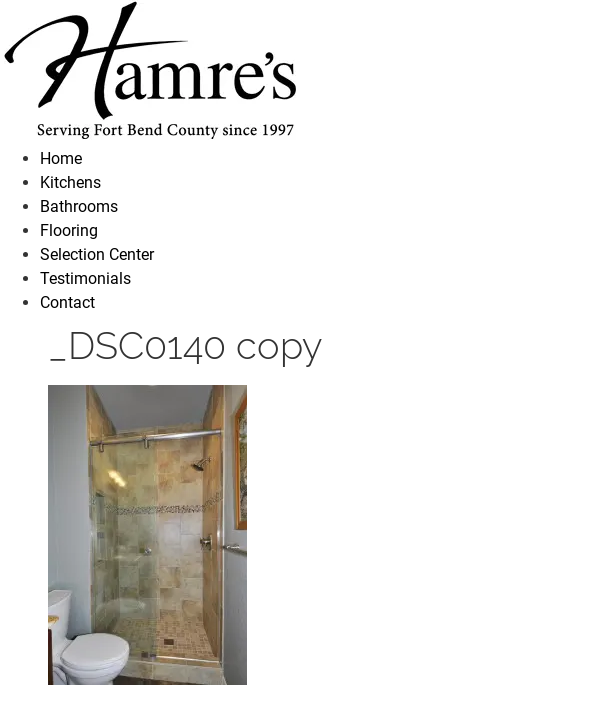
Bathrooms (79, 206)
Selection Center (97, 254)
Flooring (69, 230)
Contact (67, 302)
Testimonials (85, 278)
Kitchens (70, 182)
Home (61, 158)
